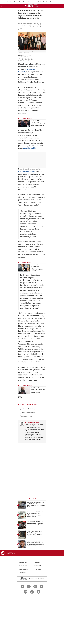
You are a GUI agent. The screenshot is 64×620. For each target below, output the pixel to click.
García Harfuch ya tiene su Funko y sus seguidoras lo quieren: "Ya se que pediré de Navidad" (38, 268)
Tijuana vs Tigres (18, 1)
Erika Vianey (46, 1)
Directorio (37, 562)
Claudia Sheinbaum (26, 171)
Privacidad (37, 566)
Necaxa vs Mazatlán (37, 1)
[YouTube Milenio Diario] (25, 592)
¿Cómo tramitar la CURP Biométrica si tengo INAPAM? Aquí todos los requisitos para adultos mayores (35, 543)
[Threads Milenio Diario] (41, 586)
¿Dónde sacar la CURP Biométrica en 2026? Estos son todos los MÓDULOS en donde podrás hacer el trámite (36, 514)
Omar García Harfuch (28, 412)
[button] (1, 6)
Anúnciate (22, 572)
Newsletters (23, 562)
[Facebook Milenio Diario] (22, 586)
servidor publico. (30, 148)
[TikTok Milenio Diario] (32, 592)
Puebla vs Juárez (27, 1)
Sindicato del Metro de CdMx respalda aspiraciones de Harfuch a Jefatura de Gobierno (38, 123)
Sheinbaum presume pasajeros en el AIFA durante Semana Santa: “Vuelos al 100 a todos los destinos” (36, 504)
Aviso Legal (37, 569)
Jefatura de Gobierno (27, 409)
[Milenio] (32, 6)
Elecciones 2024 (26, 416)
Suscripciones (23, 569)
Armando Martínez (25, 55)
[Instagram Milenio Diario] (35, 586)
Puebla (52, 1)
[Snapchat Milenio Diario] (38, 592)
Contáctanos (23, 566)
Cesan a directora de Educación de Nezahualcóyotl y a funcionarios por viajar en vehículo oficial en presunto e (36, 534)
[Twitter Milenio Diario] (29, 586)
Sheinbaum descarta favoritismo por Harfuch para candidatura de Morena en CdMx (38, 390)
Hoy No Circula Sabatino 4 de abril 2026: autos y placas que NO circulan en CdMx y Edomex (36, 523)
